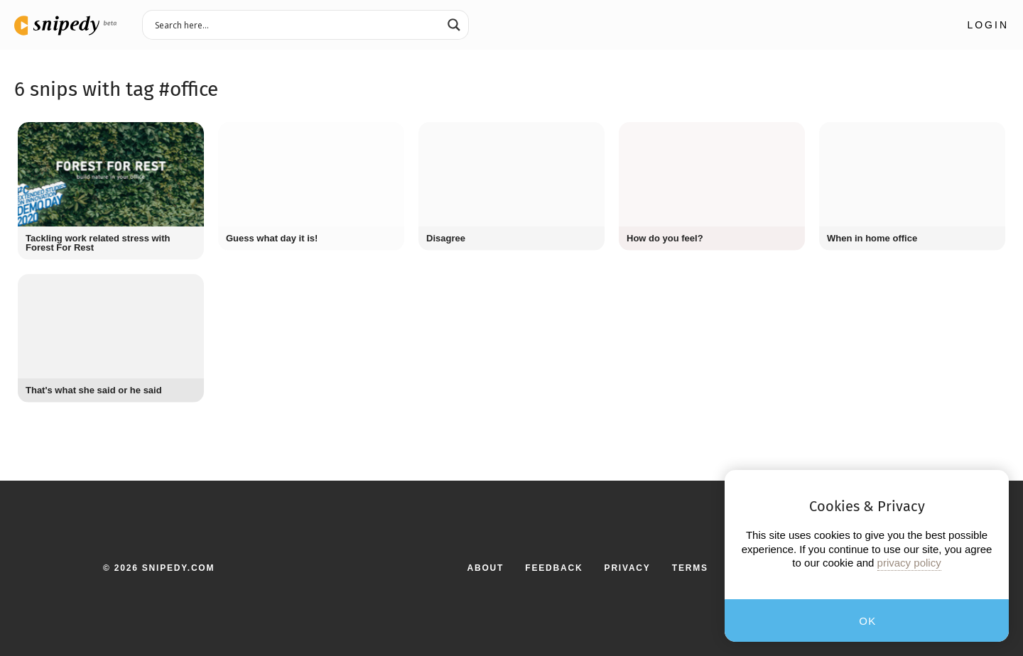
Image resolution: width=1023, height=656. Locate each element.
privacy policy (909, 563)
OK (868, 621)
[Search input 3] (296, 24)
